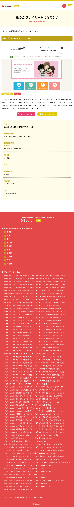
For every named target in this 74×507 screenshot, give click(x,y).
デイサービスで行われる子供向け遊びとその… (50, 288)
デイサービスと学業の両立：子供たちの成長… (50, 426)
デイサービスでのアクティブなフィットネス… (50, 336)
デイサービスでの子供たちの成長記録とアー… (19, 378)
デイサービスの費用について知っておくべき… (43, 438)
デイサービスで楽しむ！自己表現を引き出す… (19, 285)
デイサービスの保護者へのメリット (15, 438)
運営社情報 (20, 497)
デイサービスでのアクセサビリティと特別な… (19, 375)
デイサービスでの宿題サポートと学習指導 (49, 360)
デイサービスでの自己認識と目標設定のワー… (19, 336)
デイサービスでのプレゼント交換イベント (43, 408)
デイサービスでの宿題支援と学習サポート (17, 417)
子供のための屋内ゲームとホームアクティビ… (50, 291)
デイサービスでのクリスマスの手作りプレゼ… (50, 327)
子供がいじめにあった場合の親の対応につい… (19, 471)
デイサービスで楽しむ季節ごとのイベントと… (19, 426)
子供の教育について (10, 462)
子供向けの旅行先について (44, 465)
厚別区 (17, 94)
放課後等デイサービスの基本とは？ (36, 441)
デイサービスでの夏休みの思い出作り (16, 399)
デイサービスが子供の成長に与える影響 (17, 435)
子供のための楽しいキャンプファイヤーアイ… (50, 294)
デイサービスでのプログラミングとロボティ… (19, 339)
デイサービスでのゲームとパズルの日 (16, 408)
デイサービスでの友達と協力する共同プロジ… (49, 396)
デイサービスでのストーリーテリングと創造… (33, 384)
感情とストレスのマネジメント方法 (15, 354)
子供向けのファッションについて (29, 462)
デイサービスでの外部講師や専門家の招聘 (46, 381)
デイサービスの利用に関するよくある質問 (45, 435)
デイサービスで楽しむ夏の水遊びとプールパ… (50, 333)
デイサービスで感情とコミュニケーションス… (50, 393)
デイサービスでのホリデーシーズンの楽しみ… (19, 387)
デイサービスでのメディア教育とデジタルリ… (19, 275)
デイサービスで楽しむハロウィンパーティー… (50, 278)
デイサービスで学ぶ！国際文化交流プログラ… (50, 285)
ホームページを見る (48, 114)
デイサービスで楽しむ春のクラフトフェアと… (19, 321)
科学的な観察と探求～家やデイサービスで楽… (19, 294)
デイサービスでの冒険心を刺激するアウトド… (19, 288)
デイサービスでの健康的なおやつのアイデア (44, 399)
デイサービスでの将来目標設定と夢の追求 (46, 369)
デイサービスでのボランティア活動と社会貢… (19, 363)
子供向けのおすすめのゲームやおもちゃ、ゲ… (50, 447)
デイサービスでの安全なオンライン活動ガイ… (43, 354)
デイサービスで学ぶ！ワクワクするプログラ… (50, 342)
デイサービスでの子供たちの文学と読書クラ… (47, 318)
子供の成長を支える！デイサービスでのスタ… (50, 432)
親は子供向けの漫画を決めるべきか (15, 474)
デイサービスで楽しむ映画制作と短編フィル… (19, 333)
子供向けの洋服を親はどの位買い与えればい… (50, 450)
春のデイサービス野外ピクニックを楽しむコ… (19, 300)
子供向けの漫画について (36, 474)
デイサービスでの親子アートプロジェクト (17, 324)
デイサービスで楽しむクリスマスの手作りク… (19, 315)
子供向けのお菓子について (35, 468)
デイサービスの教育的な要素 (13, 441)
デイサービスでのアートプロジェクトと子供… (50, 363)
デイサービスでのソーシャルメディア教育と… (49, 357)
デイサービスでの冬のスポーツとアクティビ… (47, 390)
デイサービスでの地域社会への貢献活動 (17, 402)
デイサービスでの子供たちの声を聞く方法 (17, 381)
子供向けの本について (43, 477)
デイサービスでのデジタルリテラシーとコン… (50, 378)
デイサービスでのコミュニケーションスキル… (19, 330)
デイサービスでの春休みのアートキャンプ (49, 339)
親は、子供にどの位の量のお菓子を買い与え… (19, 480)
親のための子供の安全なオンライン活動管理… (19, 303)
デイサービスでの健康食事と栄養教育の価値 (18, 357)
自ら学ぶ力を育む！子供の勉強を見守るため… (19, 489)
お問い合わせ (8, 497)
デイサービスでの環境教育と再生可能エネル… (19, 327)
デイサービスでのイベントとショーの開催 (17, 369)
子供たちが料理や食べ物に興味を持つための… (19, 447)
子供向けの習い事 (41, 483)
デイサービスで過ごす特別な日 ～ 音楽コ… (18, 309)
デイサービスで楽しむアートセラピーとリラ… (19, 312)
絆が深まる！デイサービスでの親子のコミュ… (50, 281)
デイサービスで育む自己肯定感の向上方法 (46, 417)
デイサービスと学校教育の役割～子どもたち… (19, 420)
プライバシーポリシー (35, 497)
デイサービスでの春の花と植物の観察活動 (49, 351)
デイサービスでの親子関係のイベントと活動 (50, 372)
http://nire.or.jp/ (10, 193)
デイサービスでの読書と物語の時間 (40, 405)
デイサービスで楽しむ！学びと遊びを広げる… (19, 432)
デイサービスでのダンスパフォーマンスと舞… (50, 345)
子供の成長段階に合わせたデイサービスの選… (50, 297)
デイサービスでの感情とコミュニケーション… (46, 402)
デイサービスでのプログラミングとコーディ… (19, 278)
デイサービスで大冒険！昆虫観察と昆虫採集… (48, 309)
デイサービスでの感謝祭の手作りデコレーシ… (19, 393)
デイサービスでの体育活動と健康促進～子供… (19, 429)
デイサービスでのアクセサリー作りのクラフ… (50, 387)
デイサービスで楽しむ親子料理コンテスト (17, 318)
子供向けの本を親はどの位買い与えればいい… (19, 477)
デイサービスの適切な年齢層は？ (14, 453)
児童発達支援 (7, 94)
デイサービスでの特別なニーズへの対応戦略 (48, 366)
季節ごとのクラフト (10, 384)
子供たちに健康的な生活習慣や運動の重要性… (19, 459)
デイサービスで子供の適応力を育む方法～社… (50, 420)
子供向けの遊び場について (44, 471)
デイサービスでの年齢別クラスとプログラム (18, 414)
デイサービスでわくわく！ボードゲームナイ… (50, 312)
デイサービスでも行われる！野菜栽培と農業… (19, 345)
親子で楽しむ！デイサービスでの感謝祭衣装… (19, 291)
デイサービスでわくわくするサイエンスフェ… (50, 330)
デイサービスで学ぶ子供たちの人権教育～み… (49, 348)
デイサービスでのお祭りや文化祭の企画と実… (50, 375)
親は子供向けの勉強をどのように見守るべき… (19, 483)
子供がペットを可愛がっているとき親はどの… (19, 456)
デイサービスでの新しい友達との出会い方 (17, 390)
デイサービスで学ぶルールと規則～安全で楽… (19, 423)
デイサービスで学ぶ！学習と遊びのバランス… (19, 281)
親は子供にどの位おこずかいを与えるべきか (56, 462)
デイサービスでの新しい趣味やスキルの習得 (18, 396)
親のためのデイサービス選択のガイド (48, 300)
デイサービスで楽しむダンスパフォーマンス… (19, 297)
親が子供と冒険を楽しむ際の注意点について (18, 444)
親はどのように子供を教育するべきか (48, 459)
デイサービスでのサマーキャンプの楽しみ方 (50, 306)
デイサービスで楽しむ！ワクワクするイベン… (19, 342)
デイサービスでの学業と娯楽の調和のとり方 (18, 348)
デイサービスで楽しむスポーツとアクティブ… (49, 414)
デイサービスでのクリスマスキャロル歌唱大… (19, 411)
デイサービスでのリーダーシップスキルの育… (19, 372)
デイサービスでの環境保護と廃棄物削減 (48, 321)
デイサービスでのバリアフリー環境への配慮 (18, 366)
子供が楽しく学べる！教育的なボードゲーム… (19, 306)
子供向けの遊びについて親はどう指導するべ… (19, 486)
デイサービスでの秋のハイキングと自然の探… (47, 324)
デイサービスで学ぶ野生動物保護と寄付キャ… (50, 315)
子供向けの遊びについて (43, 486)
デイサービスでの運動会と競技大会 (15, 405)
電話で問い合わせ (26, 114)
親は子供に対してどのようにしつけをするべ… (50, 480)
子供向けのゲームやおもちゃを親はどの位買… (49, 444)
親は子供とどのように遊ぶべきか (14, 468)
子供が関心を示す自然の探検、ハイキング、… (19, 450)
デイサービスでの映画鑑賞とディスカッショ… (50, 411)
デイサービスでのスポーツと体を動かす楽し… (19, 360)
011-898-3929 (9, 183)
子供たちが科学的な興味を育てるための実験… (42, 453)
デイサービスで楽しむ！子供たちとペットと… (50, 429)
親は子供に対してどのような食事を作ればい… (50, 456)
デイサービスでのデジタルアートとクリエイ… (19, 351)
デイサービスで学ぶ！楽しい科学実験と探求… (50, 275)
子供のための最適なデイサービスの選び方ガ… (50, 423)
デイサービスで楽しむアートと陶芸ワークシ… (50, 303)
